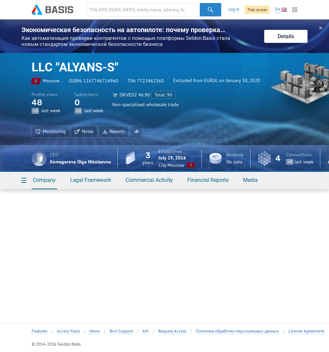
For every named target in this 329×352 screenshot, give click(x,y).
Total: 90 (163, 95)
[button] (136, 132)
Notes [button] (84, 131)
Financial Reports (208, 180)
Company (44, 180)
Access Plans (68, 331)
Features (39, 331)
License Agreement (306, 331)
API (145, 331)
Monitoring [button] (50, 131)
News (94, 331)
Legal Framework (90, 180)
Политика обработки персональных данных (237, 331)
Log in (233, 9)
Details (286, 36)
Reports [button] (113, 131)
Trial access (257, 9)
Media (250, 180)
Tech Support (121, 331)
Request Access (172, 331)
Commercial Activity (149, 180)
